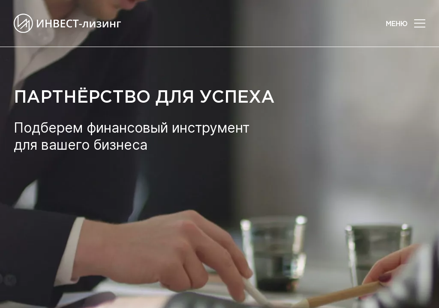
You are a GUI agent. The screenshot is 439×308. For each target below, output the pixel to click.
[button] (419, 23)
